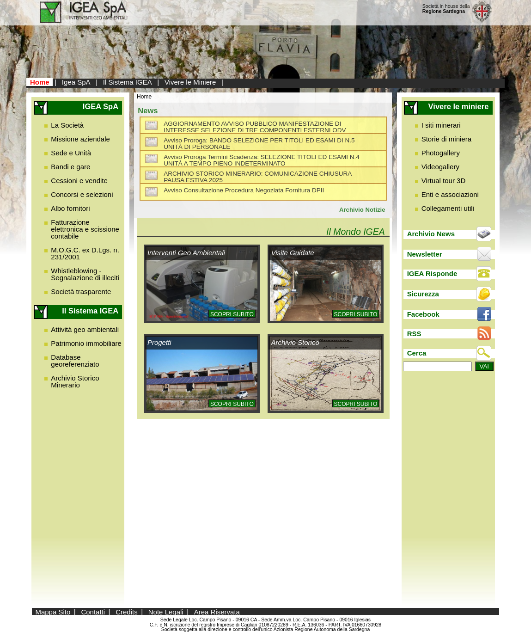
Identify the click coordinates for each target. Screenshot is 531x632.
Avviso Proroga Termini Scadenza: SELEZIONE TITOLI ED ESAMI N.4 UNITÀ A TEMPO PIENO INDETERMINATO (262, 160)
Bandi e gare (70, 167)
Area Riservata (217, 611)
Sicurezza (423, 294)
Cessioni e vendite (79, 180)
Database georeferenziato (75, 360)
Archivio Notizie (362, 209)
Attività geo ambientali (85, 329)
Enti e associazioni (450, 194)
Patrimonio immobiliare (86, 343)
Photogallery (440, 153)
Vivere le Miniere (190, 82)
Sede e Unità (71, 153)
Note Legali (165, 611)
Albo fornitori (70, 208)
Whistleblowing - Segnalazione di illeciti (85, 274)
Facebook (423, 314)
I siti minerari (441, 125)
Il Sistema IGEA (127, 82)
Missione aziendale (80, 139)
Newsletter (424, 254)
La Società (67, 125)
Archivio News (431, 234)
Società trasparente (81, 291)
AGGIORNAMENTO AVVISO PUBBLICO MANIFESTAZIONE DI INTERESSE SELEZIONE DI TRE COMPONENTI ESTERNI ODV (255, 127)
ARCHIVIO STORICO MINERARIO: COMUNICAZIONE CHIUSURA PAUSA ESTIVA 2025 (257, 177)
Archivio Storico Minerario (75, 381)
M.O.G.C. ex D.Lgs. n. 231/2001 (85, 253)
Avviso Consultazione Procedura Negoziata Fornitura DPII (244, 190)
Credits (127, 611)
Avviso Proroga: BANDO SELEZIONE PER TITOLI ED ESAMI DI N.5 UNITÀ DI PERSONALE (259, 143)
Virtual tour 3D (443, 180)
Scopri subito (232, 314)
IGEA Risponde (432, 273)
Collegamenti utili (447, 208)
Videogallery (440, 167)
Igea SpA (76, 82)
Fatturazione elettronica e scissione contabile (85, 229)
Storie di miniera (446, 139)
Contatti (93, 611)
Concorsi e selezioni (82, 194)
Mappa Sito (52, 611)
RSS (414, 333)
